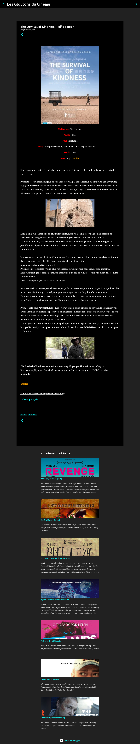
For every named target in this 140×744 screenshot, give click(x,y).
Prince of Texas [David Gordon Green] (56, 558)
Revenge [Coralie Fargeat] (51, 479)
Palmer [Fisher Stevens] (50, 679)
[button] (21, 34)
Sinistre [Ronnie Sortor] (50, 520)
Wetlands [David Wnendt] (51, 641)
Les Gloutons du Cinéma (28, 4)
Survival (32, 415)
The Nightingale (30, 399)
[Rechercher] (53, 4)
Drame (23, 415)
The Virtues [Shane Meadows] (53, 718)
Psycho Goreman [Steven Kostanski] (55, 600)
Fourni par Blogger (70, 740)
